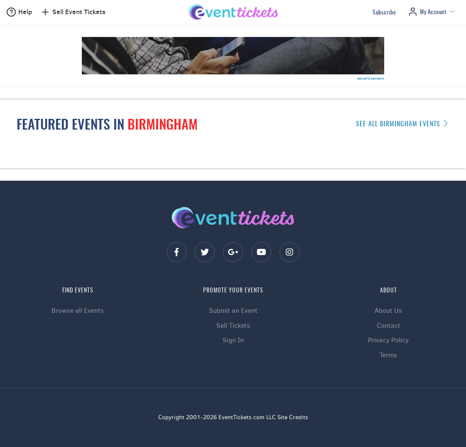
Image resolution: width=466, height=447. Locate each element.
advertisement (370, 78)
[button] (19, 12)
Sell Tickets (233, 325)
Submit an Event (233, 310)
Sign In (233, 340)
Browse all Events (78, 310)
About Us (388, 310)
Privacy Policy (388, 340)
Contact (388, 325)
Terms (388, 355)
